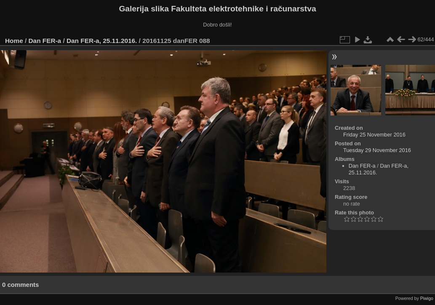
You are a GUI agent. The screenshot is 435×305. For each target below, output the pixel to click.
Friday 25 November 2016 (374, 134)
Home (14, 40)
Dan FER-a (45, 40)
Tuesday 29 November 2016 (377, 150)
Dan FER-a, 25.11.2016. (102, 40)
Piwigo (426, 298)
